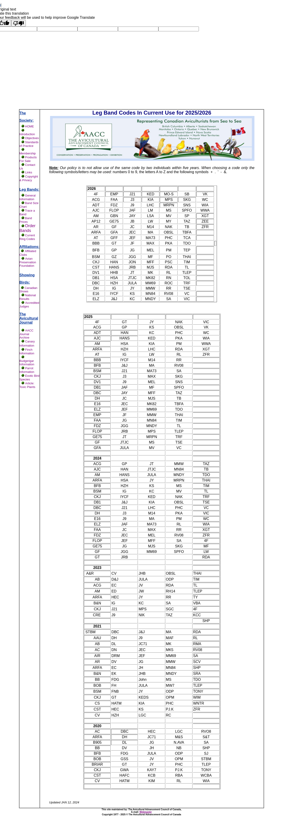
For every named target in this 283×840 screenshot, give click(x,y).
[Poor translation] (18, 23)
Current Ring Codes (27, 237)
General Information (27, 197)
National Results (27, 297)
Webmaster (145, 812)
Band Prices (25, 219)
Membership (27, 153)
